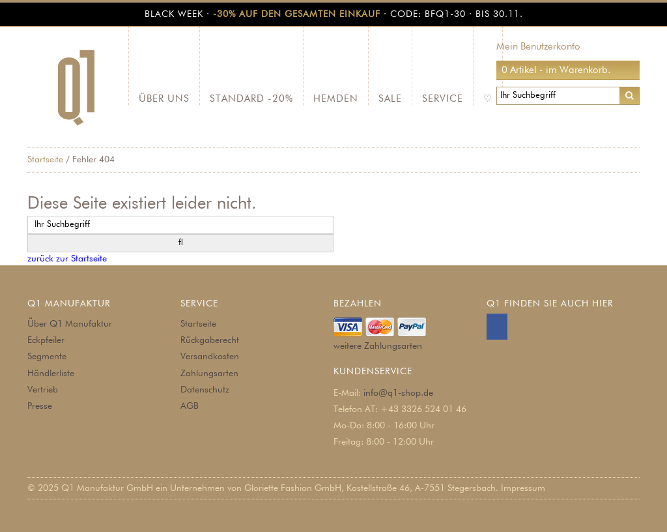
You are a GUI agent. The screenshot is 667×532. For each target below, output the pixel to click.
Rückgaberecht (209, 340)
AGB (189, 406)
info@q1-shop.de (398, 393)
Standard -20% (251, 99)
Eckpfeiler (45, 340)
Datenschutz (204, 389)
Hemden (335, 99)
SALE (390, 99)
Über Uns (164, 99)
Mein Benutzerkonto (538, 47)
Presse (39, 406)
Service (442, 99)
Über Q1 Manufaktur (69, 324)
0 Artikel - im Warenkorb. (556, 70)
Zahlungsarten (209, 373)
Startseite (45, 159)
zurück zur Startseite (67, 258)
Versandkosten (209, 356)
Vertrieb (42, 389)
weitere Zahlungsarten (378, 346)
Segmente (46, 356)
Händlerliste (50, 373)
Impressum (523, 488)
